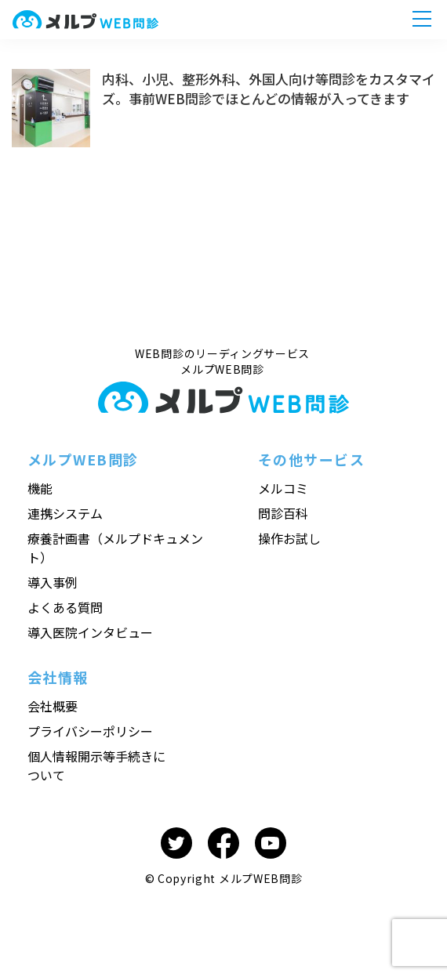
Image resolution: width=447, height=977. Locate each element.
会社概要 (52, 706)
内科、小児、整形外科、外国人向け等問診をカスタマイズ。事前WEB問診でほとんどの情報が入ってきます (268, 88)
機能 (40, 488)
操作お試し (289, 538)
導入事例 (52, 582)
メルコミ (283, 488)
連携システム (65, 513)
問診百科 (283, 513)
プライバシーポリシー (90, 731)
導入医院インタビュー (90, 632)
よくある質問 (65, 607)
